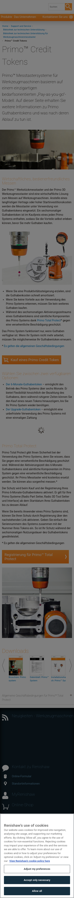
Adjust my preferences (37, 877)
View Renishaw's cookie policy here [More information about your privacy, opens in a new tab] (29, 869)
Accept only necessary (37, 888)
